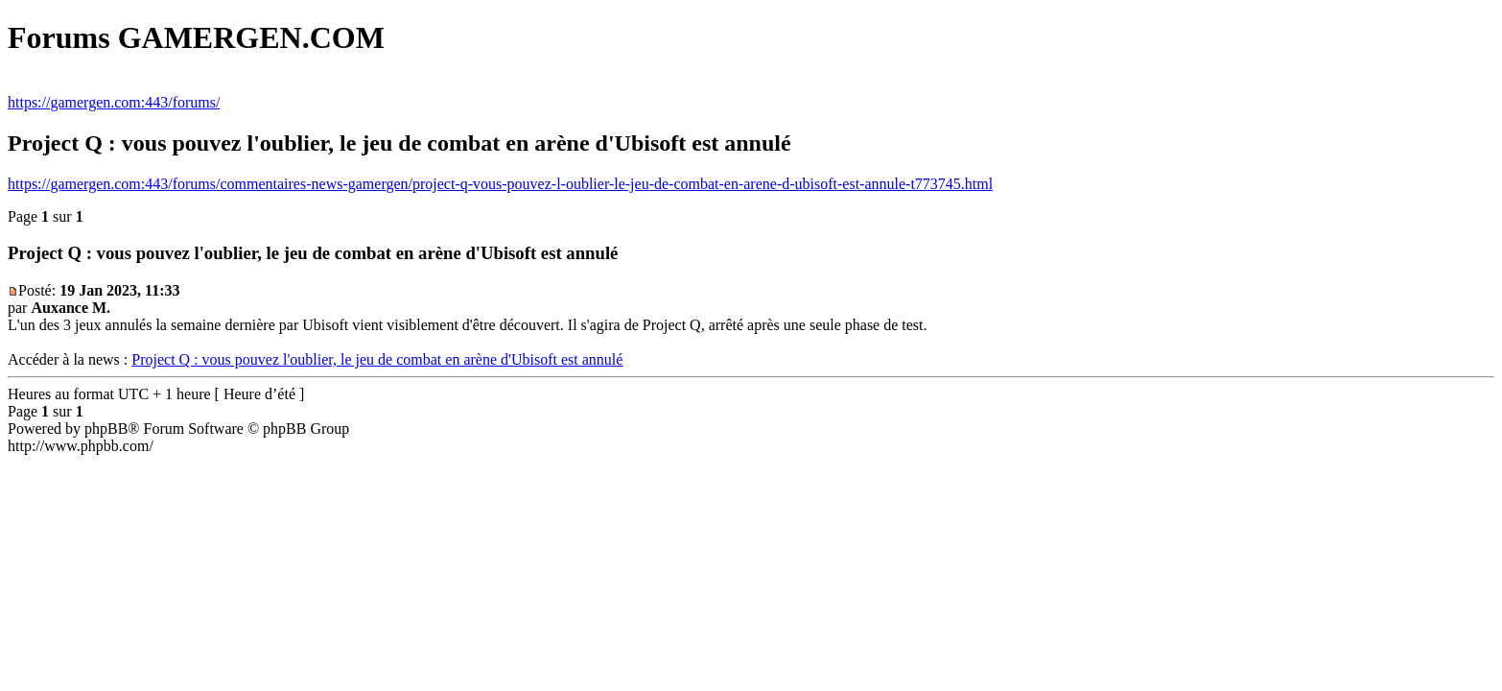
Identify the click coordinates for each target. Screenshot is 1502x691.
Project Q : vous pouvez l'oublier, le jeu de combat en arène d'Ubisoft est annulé (376, 359)
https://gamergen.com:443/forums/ (114, 102)
